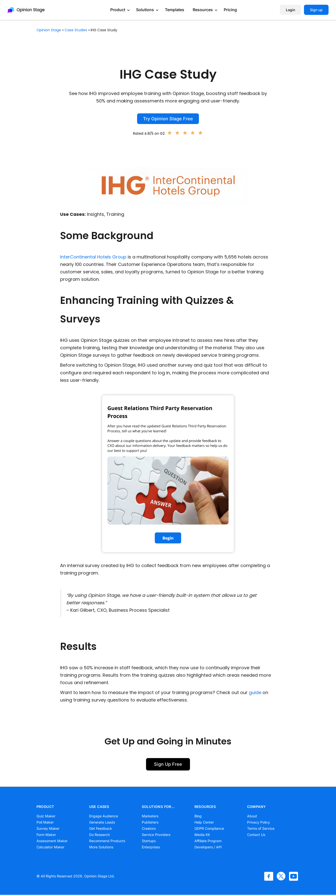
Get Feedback (100, 828)
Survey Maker (48, 828)
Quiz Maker (46, 816)
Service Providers (156, 834)
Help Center (204, 822)
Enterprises (151, 847)
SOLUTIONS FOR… (158, 806)
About (252, 816)
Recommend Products (107, 841)
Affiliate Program (208, 841)
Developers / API (208, 847)
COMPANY (256, 806)
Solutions (145, 9)
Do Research (99, 834)
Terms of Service (260, 828)
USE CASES (99, 806)
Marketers (150, 816)
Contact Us (256, 834)
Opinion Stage (49, 30)
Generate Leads (102, 822)
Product (117, 9)
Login (290, 10)
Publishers (150, 822)
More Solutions (101, 847)
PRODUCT (45, 806)
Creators (149, 828)
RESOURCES (205, 806)
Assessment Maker (52, 841)
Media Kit (202, 834)
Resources (203, 9)
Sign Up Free (168, 764)
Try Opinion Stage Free (168, 118)
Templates (174, 9)
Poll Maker (45, 822)
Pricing (230, 9)
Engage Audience (103, 816)
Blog (198, 816)
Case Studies (76, 30)
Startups (149, 841)
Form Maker (46, 834)
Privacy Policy (258, 822)
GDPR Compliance (209, 828)
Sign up (316, 10)
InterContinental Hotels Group (93, 257)
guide (255, 692)
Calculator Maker (50, 847)
